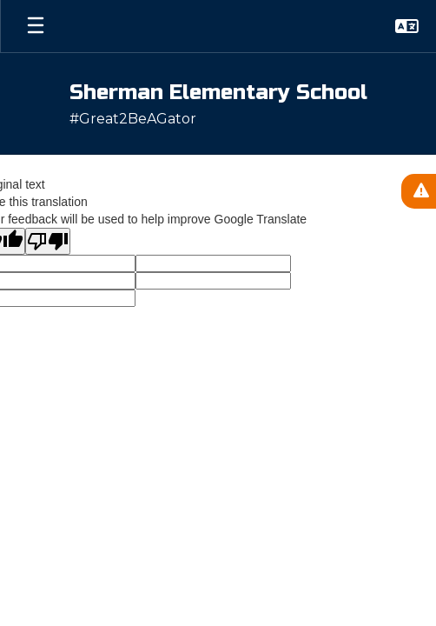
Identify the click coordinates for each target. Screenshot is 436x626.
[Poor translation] (47, 241)
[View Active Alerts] (418, 191)
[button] (407, 26)
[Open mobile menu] (35, 26)
